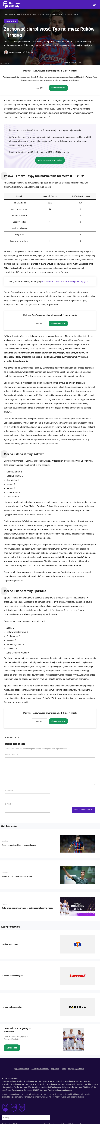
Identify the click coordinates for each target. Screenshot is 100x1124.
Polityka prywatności (78, 1070)
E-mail (8, 805)
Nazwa (9, 792)
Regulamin (55, 1070)
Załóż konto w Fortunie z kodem (50, 160)
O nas (65, 1070)
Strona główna (9, 14)
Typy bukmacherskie (23, 14)
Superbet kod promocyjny (13, 977)
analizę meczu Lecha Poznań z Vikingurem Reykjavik (66, 282)
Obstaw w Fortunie (58, 88)
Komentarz (11, 756)
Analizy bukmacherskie (39, 1070)
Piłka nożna (37, 14)
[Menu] (94, 5)
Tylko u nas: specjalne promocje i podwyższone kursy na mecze (29, 909)
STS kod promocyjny (11, 945)
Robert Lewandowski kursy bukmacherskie (20, 846)
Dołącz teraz (12, 1049)
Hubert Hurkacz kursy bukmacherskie (18, 878)
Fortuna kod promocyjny (12, 1008)
